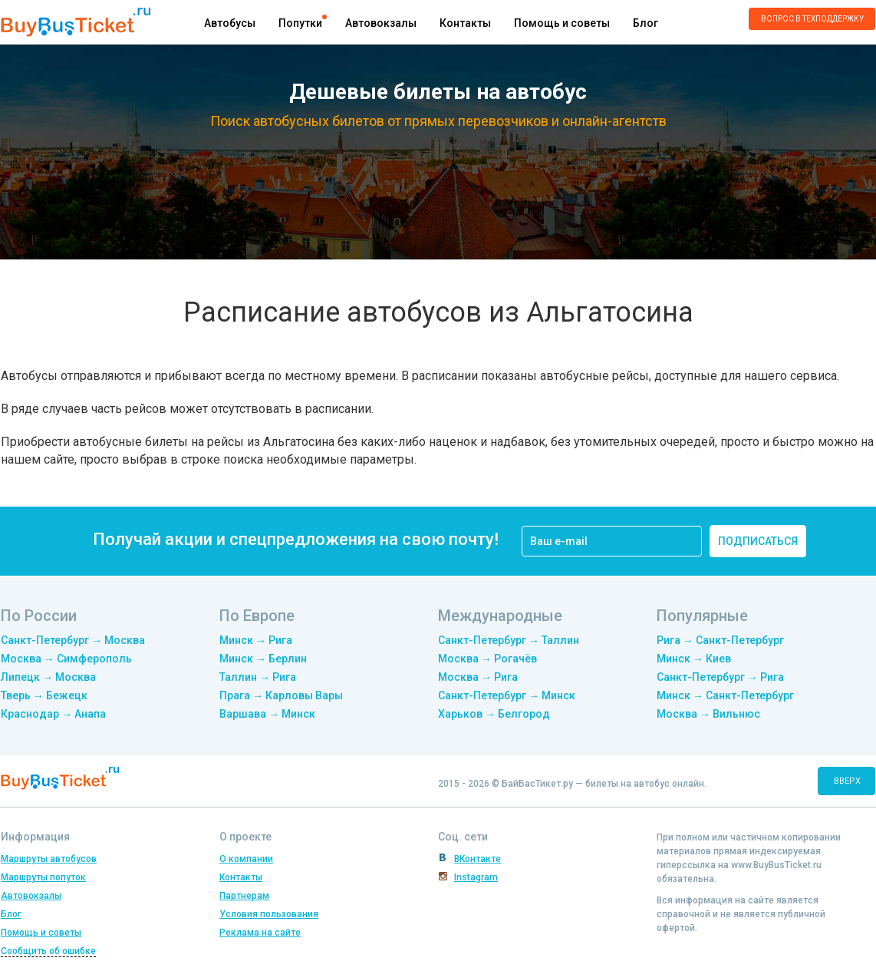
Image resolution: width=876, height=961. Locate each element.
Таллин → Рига (257, 677)
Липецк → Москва (48, 677)
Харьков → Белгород (494, 714)
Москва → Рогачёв (487, 658)
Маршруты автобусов (49, 859)
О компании (246, 859)
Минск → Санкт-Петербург (725, 695)
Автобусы (229, 23)
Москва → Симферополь (66, 658)
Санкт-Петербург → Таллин (508, 640)
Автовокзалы (381, 23)
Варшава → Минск (267, 714)
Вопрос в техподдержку (812, 19)
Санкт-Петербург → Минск (506, 695)
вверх (847, 781)
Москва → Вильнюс (708, 714)
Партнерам (244, 895)
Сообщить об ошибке (48, 951)
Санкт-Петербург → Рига (720, 677)
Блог (645, 23)
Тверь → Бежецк (44, 695)
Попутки (300, 23)
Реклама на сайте (260, 932)
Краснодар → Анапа (53, 714)
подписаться (758, 541)
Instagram (476, 877)
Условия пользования (268, 914)
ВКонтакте (477, 859)
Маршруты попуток (43, 877)
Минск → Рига (255, 640)
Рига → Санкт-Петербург (720, 640)
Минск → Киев (694, 658)
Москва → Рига (478, 677)
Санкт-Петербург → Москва (73, 640)
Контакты (465, 23)
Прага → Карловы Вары (281, 695)
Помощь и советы (562, 23)
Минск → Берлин (263, 658)
